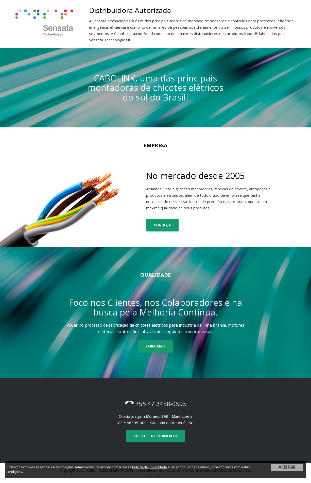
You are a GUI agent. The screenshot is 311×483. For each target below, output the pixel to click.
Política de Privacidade (149, 467)
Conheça (162, 225)
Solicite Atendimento (155, 436)
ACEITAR (287, 467)
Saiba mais (155, 346)
